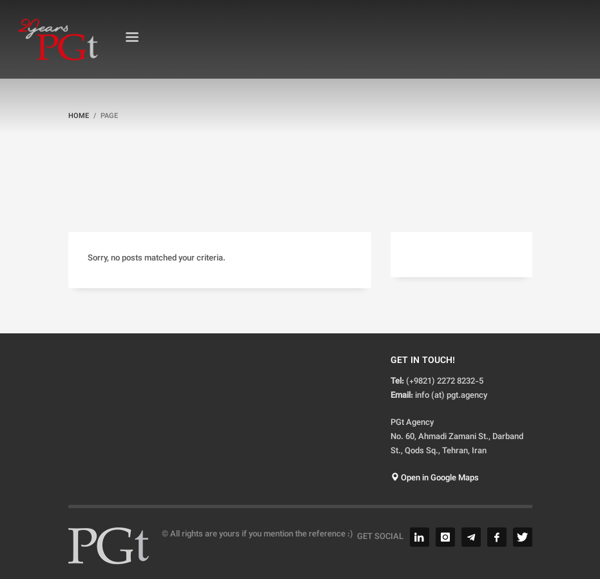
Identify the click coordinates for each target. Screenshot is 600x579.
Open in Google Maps (435, 478)
